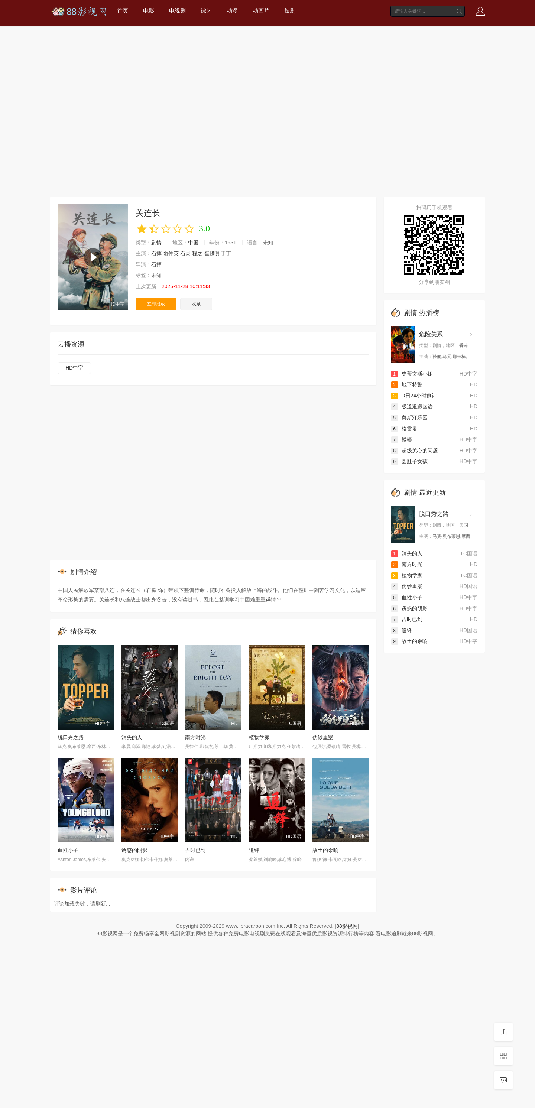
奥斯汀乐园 (409, 417)
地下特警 (406, 384)
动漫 (232, 10)
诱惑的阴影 (134, 850)
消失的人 (131, 737)
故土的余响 (325, 850)
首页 (122, 10)
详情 (274, 599)
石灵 (185, 253)
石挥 (156, 253)
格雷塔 (404, 429)
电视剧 (177, 10)
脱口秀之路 (71, 737)
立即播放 (156, 303)
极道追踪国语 (412, 406)
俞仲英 (171, 253)
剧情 (156, 243)
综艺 (206, 10)
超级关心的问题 (414, 451)
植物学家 (259, 737)
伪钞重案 (322, 737)
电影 (148, 10)
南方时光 (195, 737)
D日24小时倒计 (414, 396)
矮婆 (401, 439)
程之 (197, 253)
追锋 (254, 850)
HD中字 (74, 368)
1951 (230, 243)
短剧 (289, 10)
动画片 (261, 10)
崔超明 (212, 253)
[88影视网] (347, 926)
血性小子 (68, 850)
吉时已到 (195, 850)
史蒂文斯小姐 (412, 374)
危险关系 (431, 334)
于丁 (226, 253)
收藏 (196, 303)
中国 (193, 243)
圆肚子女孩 (409, 461)
